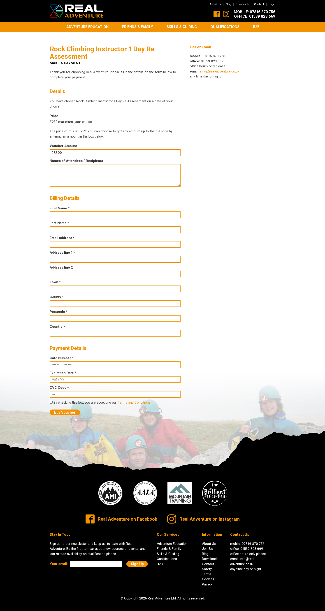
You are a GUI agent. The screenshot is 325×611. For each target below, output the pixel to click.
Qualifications (224, 27)
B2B (256, 27)
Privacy (207, 581)
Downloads (243, 4)
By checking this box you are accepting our (85, 399)
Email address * (62, 234)
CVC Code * (59, 384)
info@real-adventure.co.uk (219, 68)
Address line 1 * (62, 249)
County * (57, 293)
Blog (228, 4)
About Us (215, 4)
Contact (259, 4)
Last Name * (59, 219)
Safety (207, 566)
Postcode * (58, 308)
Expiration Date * (63, 369)
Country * (57, 323)
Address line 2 (61, 264)
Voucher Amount (63, 142)
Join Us (207, 545)
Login (272, 4)
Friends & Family (137, 27)
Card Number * (62, 355)
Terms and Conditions (134, 399)
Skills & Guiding (182, 27)
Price (54, 112)
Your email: (59, 560)
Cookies (208, 576)
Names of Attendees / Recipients (76, 157)
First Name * (60, 205)
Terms (206, 571)
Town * (55, 278)
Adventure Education (87, 27)
